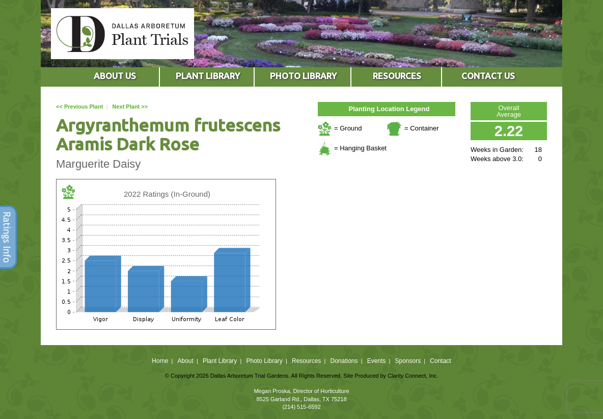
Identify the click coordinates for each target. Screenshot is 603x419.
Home (160, 360)
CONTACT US (488, 76)
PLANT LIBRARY (208, 76)
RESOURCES (397, 76)
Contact (440, 360)
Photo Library (264, 360)
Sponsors (408, 360)
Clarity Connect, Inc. (413, 376)
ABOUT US (115, 76)
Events (376, 360)
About (185, 360)
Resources (306, 360)
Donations (344, 360)
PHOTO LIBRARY (303, 76)
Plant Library (220, 360)
